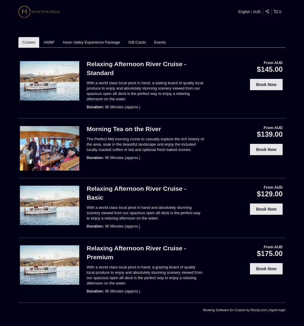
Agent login (277, 310)
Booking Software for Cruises (224, 310)
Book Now (266, 84)
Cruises (28, 42)
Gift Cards (137, 42)
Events (160, 42)
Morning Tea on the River (124, 128)
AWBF (49, 42)
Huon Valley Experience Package (91, 42)
